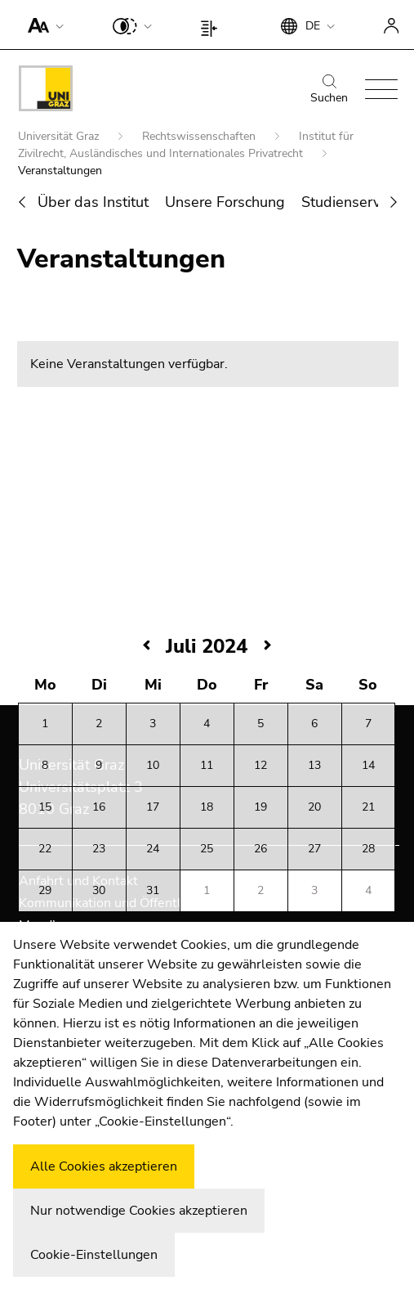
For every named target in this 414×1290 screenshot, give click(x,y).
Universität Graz (60, 136)
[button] (42, 24)
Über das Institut (93, 202)
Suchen (329, 90)
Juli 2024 (206, 646)
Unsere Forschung (225, 202)
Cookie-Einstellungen (94, 1255)
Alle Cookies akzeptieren (103, 1166)
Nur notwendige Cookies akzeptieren (138, 1211)
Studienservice (349, 202)
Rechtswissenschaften (200, 136)
